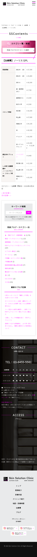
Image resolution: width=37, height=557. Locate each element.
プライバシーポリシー (18, 519)
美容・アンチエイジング (13, 239)
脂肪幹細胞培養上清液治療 (13, 265)
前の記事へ (7, 193)
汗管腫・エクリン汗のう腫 (13, 258)
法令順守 (18, 521)
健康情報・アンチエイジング (14, 242)
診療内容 (18, 494)
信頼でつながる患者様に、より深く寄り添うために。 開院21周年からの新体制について (18, 326)
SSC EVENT (9, 279)
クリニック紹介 (18, 499)
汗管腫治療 (8, 262)
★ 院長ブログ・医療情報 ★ (15, 235)
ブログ (18, 512)
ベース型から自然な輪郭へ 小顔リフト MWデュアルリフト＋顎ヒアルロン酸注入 (19, 311)
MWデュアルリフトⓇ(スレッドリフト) (17, 245)
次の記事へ (5, 195)
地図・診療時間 (18, 503)
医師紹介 (18, 490)
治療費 (13, 186)
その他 (7, 282)
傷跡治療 (8, 268)
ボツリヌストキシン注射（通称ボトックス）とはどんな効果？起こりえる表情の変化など (18, 303)
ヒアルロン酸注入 (11, 251)
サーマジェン (9, 255)
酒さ (6, 275)
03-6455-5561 (22, 362)
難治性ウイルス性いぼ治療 (13, 272)
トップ (18, 486)
